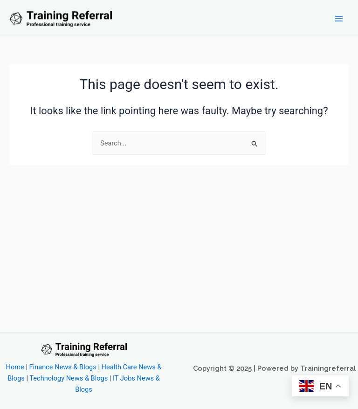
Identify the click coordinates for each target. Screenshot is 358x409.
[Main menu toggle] (339, 18)
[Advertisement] (179, 235)
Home (15, 367)
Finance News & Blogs (62, 367)
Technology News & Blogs (68, 378)
